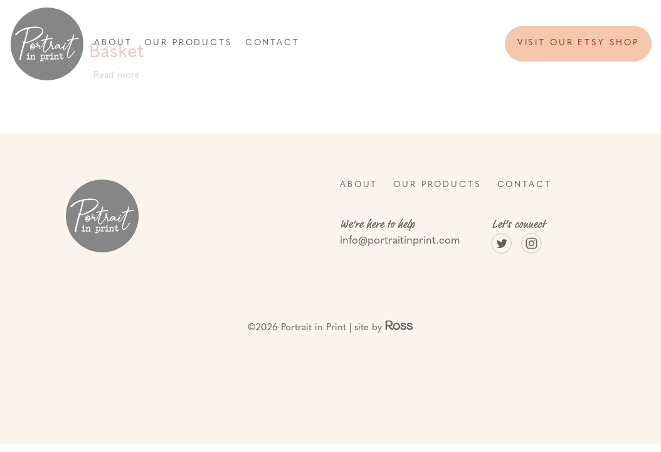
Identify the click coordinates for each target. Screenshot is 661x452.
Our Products (188, 43)
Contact (272, 43)
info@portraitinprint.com (400, 240)
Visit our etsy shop (578, 43)
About (113, 43)
